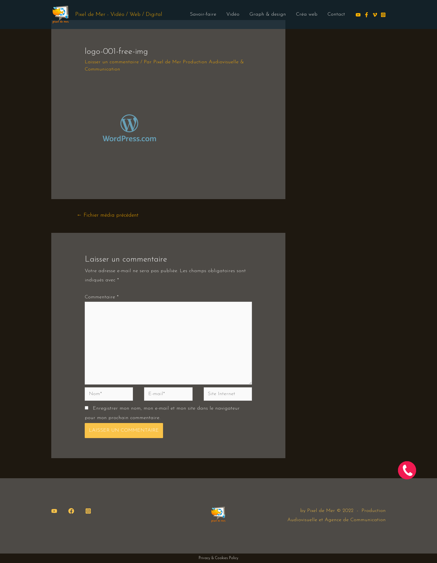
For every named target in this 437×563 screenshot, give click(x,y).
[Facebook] (366, 14)
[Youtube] (358, 14)
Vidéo (232, 14)
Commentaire (102, 297)
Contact (336, 14)
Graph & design (267, 14)
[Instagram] (383, 14)
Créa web (306, 14)
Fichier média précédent (108, 215)
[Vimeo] (374, 14)
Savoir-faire (203, 14)
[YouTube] (54, 511)
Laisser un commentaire (112, 62)
